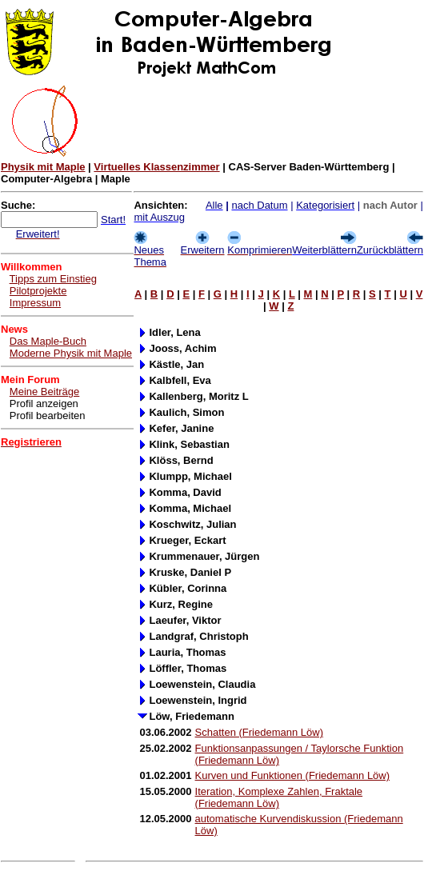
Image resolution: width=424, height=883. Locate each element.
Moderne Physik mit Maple (71, 353)
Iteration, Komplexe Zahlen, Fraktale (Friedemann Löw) (279, 797)
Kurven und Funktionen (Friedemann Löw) (292, 775)
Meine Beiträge (44, 392)
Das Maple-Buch (48, 341)
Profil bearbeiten (48, 416)
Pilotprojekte (38, 291)
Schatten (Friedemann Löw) (259, 732)
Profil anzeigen (44, 404)
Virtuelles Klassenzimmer (156, 167)
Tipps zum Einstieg (53, 279)
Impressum (35, 303)
